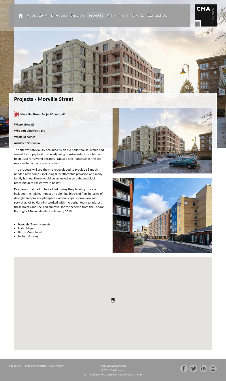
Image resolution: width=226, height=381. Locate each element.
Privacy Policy (56, 365)
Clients (138, 15)
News (123, 15)
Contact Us (157, 15)
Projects (96, 15)
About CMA (37, 15)
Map (111, 15)
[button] (113, 300)
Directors (59, 15)
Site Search (15, 365)
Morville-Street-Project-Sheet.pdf (42, 114)
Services (78, 15)
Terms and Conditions (35, 365)
